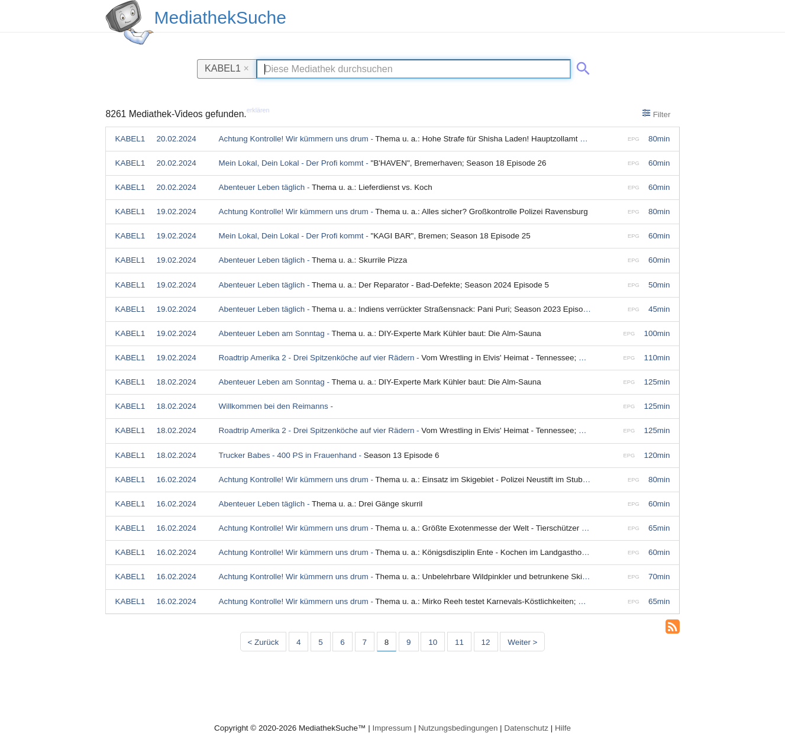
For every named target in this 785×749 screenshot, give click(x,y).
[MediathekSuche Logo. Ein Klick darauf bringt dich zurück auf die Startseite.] (129, 22)
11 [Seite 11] (459, 642)
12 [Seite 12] (486, 642)
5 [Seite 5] (320, 642)
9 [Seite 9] (408, 642)
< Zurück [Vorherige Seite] (263, 642)
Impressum (391, 728)
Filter (656, 113)
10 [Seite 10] (432, 642)
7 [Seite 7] (365, 642)
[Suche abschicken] (581, 66)
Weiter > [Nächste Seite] (522, 642)
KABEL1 (227, 68)
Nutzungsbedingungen (458, 728)
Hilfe (563, 728)
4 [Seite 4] (298, 642)
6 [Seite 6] (342, 642)
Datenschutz (526, 728)
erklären (258, 110)
